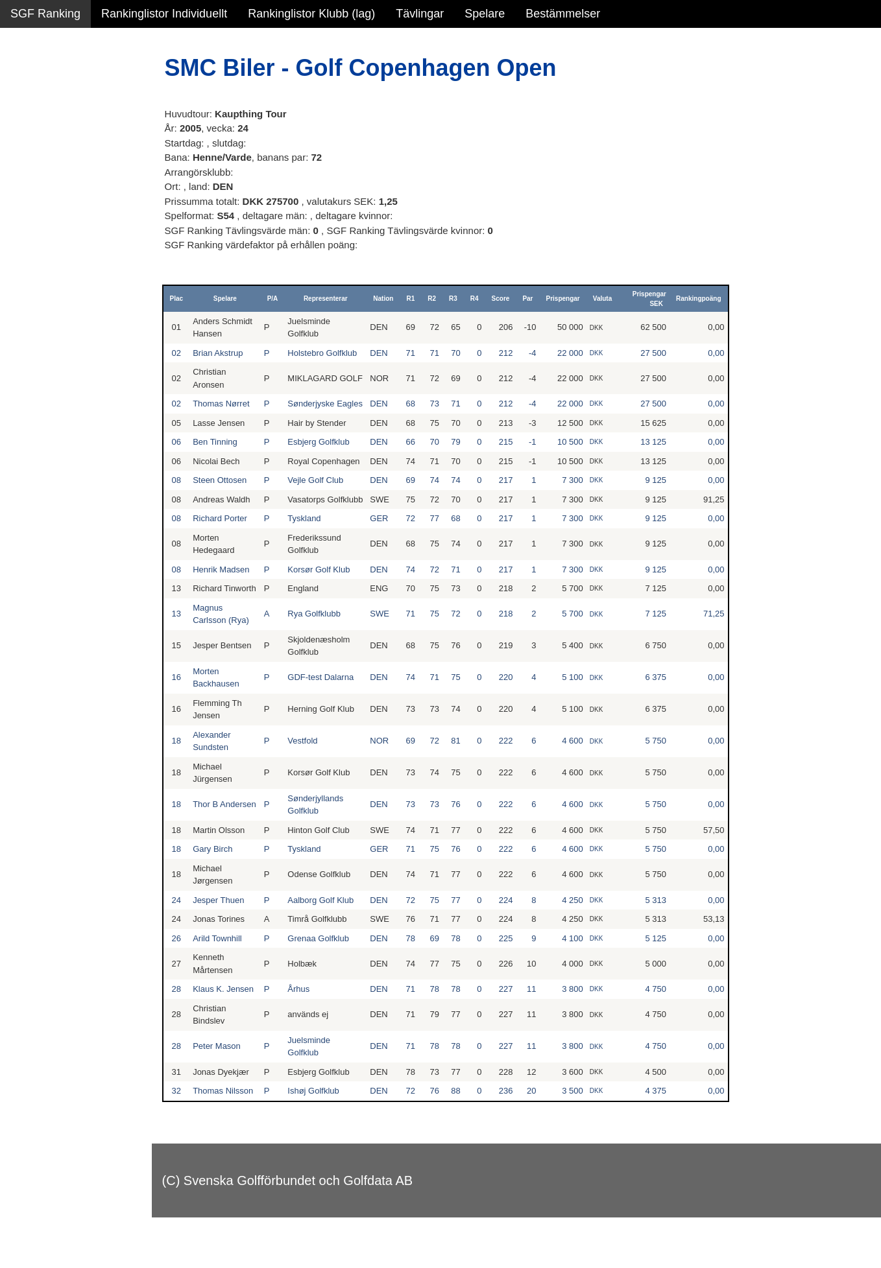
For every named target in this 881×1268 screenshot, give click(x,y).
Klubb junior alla (51, 223)
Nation (387, 298)
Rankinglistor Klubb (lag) (311, 13)
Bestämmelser (562, 13)
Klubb (25, 195)
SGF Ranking (45, 13)
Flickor (27, 140)
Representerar (331, 298)
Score (504, 298)
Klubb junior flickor (58, 251)
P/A (279, 298)
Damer (27, 84)
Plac (187, 298)
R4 (478, 298)
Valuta (606, 298)
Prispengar (566, 298)
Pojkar (26, 167)
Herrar (26, 112)
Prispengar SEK (651, 298)
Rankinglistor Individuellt (164, 13)
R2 (435, 298)
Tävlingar (420, 13)
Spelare (485, 13)
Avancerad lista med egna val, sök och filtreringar (77, 351)
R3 (457, 298)
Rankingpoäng (700, 298)
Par (531, 298)
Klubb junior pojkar (58, 279)
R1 (414, 298)
